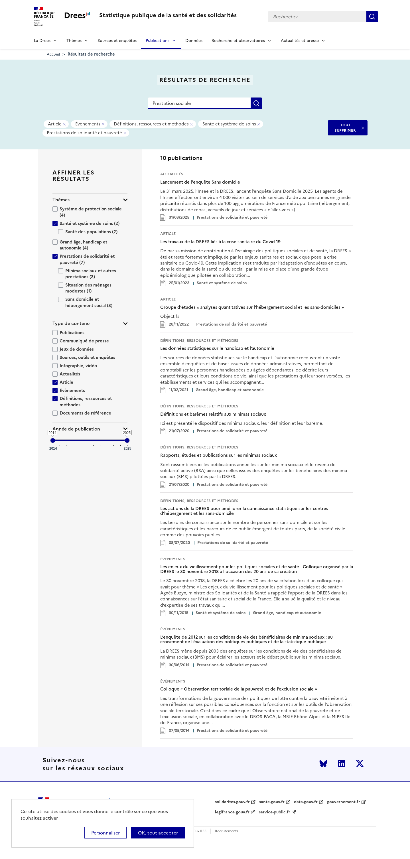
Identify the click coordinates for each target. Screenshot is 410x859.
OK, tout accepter (158, 832)
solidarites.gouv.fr (232, 802)
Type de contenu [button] (71, 323)
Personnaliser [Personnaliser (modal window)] (105, 832)
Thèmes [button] (61, 199)
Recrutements (226, 831)
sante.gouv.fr (272, 802)
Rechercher (372, 16)
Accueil (53, 54)
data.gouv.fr (306, 802)
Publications (157, 41)
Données (193, 41)
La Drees (42, 41)
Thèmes (74, 41)
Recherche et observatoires (238, 41)
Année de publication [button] (76, 429)
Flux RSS (199, 831)
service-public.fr (274, 812)
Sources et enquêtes (117, 41)
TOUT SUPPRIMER (345, 127)
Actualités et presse (300, 41)
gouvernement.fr (343, 802)
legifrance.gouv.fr (232, 812)
